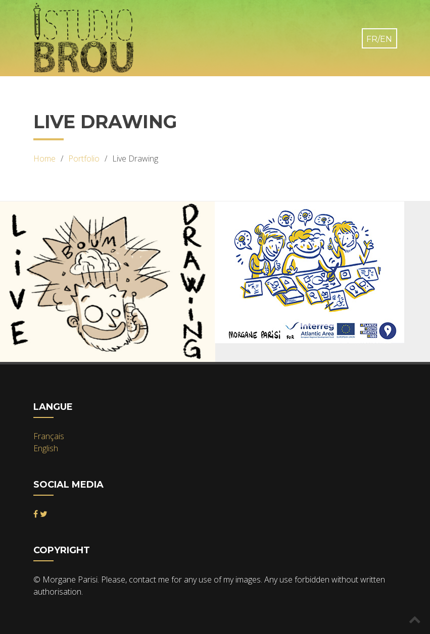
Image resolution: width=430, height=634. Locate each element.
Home (44, 158)
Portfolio (84, 158)
